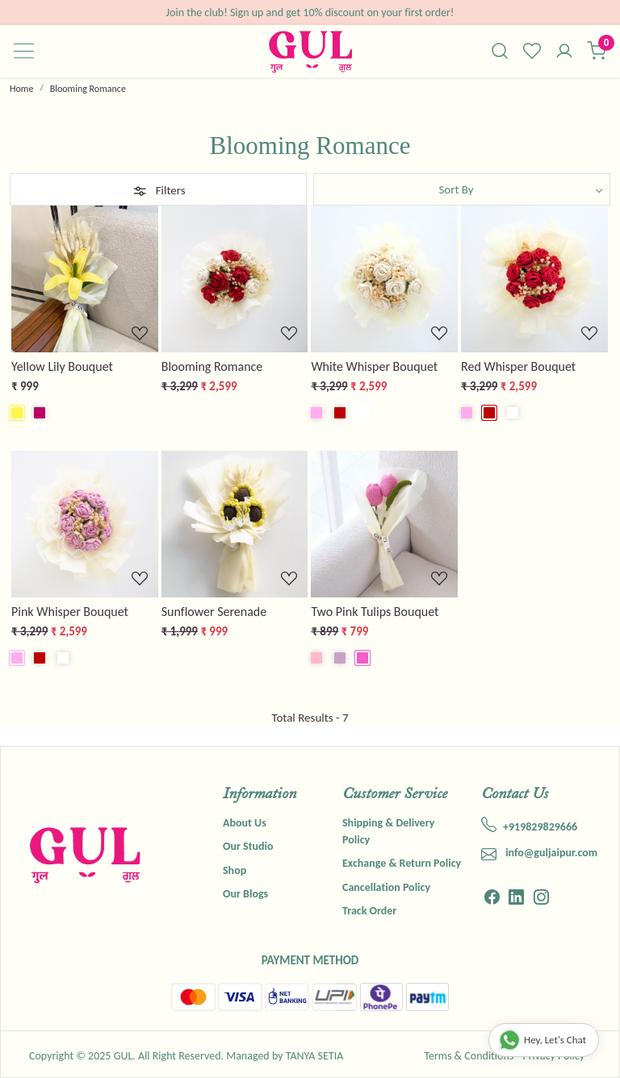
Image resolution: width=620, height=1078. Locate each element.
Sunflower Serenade (214, 611)
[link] (500, 50)
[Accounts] (564, 52)
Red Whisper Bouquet (518, 366)
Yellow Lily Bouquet (62, 366)
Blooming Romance (212, 366)
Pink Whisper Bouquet (69, 611)
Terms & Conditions (468, 1056)
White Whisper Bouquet (374, 366)
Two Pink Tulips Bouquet (374, 611)
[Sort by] (461, 189)
